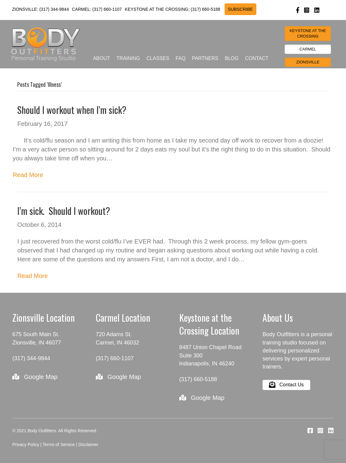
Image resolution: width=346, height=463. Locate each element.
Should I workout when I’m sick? (71, 110)
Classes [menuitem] (157, 58)
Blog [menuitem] (231, 58)
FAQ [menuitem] (180, 58)
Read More (28, 174)
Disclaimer (88, 444)
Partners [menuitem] (205, 58)
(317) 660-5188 (205, 9)
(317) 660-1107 (107, 9)
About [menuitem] (101, 58)
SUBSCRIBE (240, 9)
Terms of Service (59, 444)
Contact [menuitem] (256, 58)
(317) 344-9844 (54, 9)
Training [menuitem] (128, 58)
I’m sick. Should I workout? (63, 211)
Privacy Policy (25, 444)
